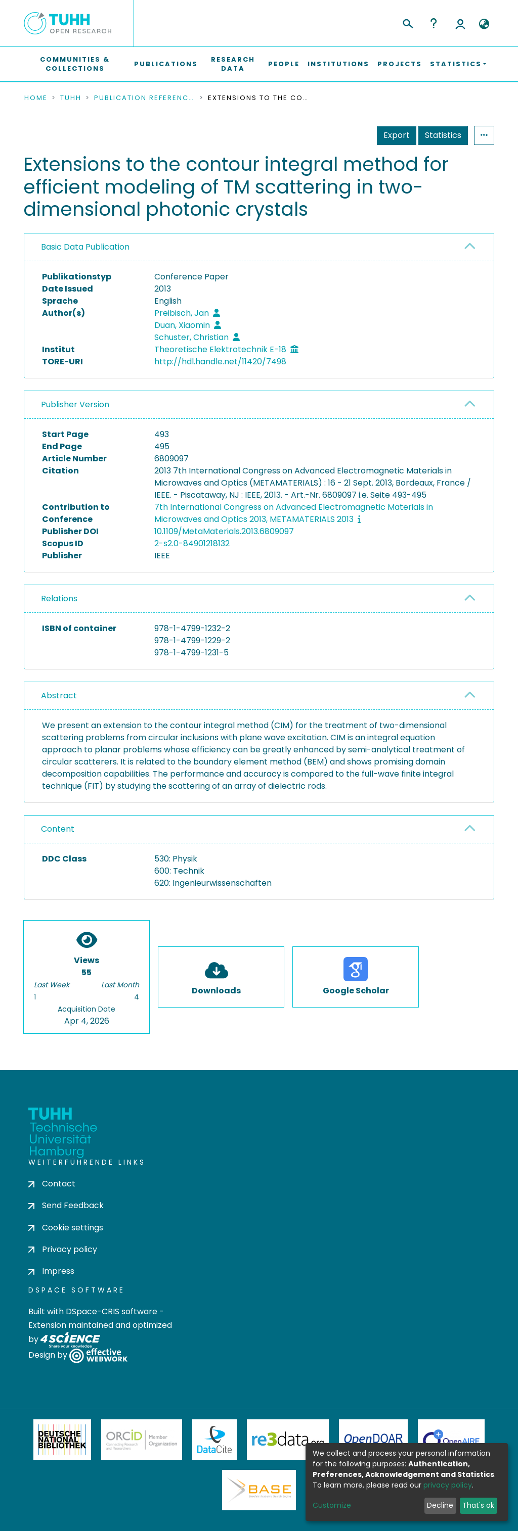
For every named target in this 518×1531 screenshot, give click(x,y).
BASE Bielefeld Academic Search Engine (259, 1490)
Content (57, 829)
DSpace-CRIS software (111, 1311)
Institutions (338, 64)
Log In (460, 23)
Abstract (59, 695)
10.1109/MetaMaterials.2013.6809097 (224, 531)
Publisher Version (75, 404)
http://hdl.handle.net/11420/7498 (220, 361)
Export (396, 135)
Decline (440, 1505)
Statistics (443, 135)
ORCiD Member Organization (141, 1439)
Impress (51, 1271)
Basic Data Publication (85, 247)
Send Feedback (66, 1205)
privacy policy (447, 1485)
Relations (59, 598)
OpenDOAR (373, 1439)
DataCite (214, 1439)
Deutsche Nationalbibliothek (62, 1439)
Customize (332, 1505)
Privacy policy (62, 1249)
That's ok (478, 1505)
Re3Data (288, 1439)
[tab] (259, 247)
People (283, 64)
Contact (51, 1183)
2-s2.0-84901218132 (192, 543)
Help (433, 23)
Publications (166, 64)
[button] (484, 24)
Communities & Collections (75, 64)
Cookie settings (65, 1227)
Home (36, 98)
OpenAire (451, 1439)
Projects (399, 64)
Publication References (144, 98)
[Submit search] (407, 22)
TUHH (70, 98)
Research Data (233, 64)
